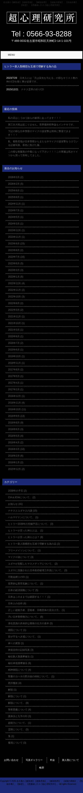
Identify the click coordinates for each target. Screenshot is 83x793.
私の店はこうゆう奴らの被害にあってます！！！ (34, 118)
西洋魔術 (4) (14, 683)
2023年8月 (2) (15, 250)
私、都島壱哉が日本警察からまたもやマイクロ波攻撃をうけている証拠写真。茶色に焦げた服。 (43, 143)
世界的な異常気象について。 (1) (25, 583)
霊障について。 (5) (18, 729)
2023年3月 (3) (15, 270)
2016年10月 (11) (17, 409)
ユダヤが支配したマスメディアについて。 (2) (32, 563)
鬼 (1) (11, 736)
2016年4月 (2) (15, 442)
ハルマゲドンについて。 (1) (23, 517)
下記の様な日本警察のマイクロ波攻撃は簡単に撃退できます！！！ (39, 133)
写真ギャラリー (34, 760)
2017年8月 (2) (15, 369)
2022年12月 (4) (16, 283)
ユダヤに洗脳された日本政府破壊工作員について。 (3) (37, 570)
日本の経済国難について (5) (23, 590)
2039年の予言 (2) (17, 490)
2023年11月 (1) (16, 237)
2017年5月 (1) (15, 376)
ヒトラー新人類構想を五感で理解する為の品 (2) (34, 543)
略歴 (41, 767)
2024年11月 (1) (16, 203)
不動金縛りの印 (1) (18, 577)
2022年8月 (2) (15, 303)
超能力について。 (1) (19, 722)
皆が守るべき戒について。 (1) (24, 636)
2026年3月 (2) (15, 177)
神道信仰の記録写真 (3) (20, 650)
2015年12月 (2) (16, 469)
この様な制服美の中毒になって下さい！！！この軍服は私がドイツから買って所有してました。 (43, 153)
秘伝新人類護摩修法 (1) (20, 656)
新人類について (70, 760)
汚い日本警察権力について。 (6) (25, 616)
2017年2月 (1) (15, 389)
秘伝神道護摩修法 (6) (19, 663)
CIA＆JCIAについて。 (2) (21, 497)
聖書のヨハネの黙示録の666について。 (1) (31, 676)
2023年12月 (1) (16, 230)
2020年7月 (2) (15, 343)
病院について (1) (17, 630)
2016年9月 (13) (16, 416)
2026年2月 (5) (15, 183)
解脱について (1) (17, 696)
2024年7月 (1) (15, 210)
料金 (52, 760)
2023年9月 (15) (16, 243)
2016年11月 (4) (16, 402)
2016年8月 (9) (15, 422)
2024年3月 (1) (15, 223)
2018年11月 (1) (16, 363)
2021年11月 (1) (16, 316)
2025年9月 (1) (15, 190)
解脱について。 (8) (18, 703)
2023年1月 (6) (15, 276)
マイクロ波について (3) (20, 557)
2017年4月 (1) (15, 382)
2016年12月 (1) (16, 396)
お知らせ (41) (15, 504)
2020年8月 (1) (15, 336)
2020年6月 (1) (15, 349)
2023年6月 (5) (15, 263)
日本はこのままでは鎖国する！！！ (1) (29, 596)
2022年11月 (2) (16, 290)
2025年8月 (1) (15, 197)
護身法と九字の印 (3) (19, 716)
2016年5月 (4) (15, 435)
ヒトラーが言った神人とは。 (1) (25, 530)
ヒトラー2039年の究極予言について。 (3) (30, 524)
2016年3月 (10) (16, 449)
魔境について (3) (17, 742)
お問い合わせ (11, 760)
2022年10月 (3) (16, 296)
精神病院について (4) (19, 669)
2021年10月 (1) (16, 323)
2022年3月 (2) (15, 309)
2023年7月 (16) (16, 256)
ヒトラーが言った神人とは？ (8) (25, 537)
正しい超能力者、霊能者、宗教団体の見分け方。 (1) (36, 610)
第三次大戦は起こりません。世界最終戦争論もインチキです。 (42, 124)
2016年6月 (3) (15, 429)
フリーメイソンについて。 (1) (24, 550)
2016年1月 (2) (15, 462)
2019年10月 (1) (16, 356)
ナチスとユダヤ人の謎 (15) (22, 510)
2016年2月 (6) (15, 455)
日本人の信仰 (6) (17, 603)
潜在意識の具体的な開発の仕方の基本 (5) (30, 623)
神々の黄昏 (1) (16, 643)
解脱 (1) (12, 689)
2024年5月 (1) (15, 217)
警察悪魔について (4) (19, 709)
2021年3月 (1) (15, 329)
